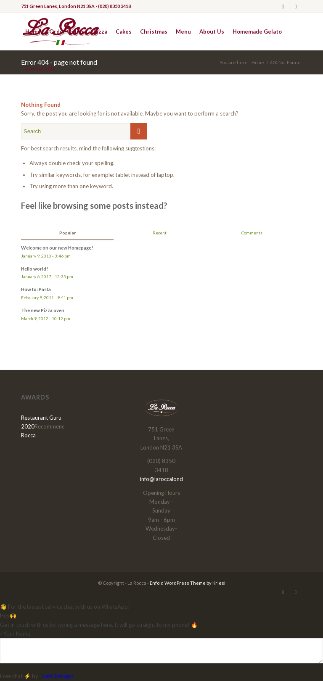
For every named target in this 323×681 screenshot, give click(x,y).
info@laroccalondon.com (170, 479)
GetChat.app (58, 676)
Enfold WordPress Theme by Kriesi (187, 583)
